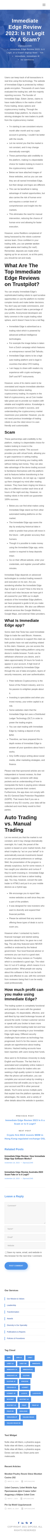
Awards (10, 1319)
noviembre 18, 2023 (12, 1163)
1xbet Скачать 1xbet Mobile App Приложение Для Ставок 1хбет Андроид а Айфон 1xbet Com (21, 1491)
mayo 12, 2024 (13, 1481)
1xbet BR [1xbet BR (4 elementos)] (23, 1363)
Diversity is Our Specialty (17, 1325)
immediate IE (33, 56)
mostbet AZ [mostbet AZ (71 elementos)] (24, 1399)
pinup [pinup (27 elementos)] (24, 1405)
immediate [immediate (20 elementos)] (36, 1363)
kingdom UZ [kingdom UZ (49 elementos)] (11, 1387)
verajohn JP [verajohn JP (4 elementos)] (12, 1417)
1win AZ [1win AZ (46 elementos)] (19, 1357)
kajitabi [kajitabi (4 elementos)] (26, 1375)
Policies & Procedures (16, 1338)
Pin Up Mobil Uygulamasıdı (18, 1505)
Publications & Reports (16, 1332)
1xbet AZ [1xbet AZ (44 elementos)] (10, 1363)
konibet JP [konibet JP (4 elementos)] (11, 1393)
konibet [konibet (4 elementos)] (25, 1387)
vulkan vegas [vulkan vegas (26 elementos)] (28, 1417)
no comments (27, 60)
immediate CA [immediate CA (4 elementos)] (12, 1369)
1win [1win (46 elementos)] (8, 1357)
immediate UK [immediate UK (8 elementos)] (12, 1375)
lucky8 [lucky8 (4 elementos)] (24, 1393)
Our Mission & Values (15, 1299)
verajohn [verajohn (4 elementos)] (23, 1411)
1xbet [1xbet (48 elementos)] (30, 1357)
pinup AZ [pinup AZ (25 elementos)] (35, 1405)
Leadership (11, 1305)
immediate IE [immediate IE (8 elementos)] (28, 1369)
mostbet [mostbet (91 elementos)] (10, 1399)
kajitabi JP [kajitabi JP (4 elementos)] (11, 1381)
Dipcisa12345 (25, 46)
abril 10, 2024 (13, 1508)
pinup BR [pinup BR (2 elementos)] (10, 1411)
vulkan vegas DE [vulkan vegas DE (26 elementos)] (14, 1423)
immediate (20, 56)
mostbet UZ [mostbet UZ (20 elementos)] (11, 1405)
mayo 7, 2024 (13, 1498)
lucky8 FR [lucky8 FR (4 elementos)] (37, 1393)
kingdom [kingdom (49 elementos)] (24, 1381)
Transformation (13, 1312)
